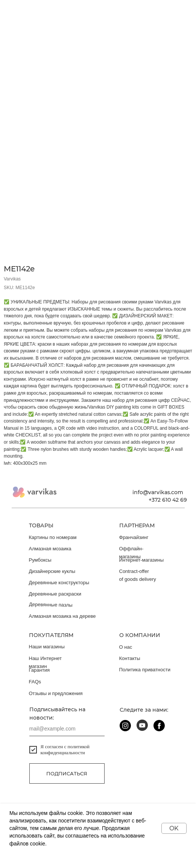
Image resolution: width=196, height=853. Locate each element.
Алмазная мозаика (50, 548)
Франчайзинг (134, 537)
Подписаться (66, 773)
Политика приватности (144, 669)
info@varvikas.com (157, 492)
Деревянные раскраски (55, 594)
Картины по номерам (53, 537)
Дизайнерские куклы (52, 571)
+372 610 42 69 (168, 499)
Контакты (129, 658)
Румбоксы (40, 560)
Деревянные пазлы (50, 605)
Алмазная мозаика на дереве (62, 616)
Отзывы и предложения (56, 693)
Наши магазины (47, 646)
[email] (67, 728)
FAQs (35, 682)
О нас (125, 647)
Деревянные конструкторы (59, 582)
